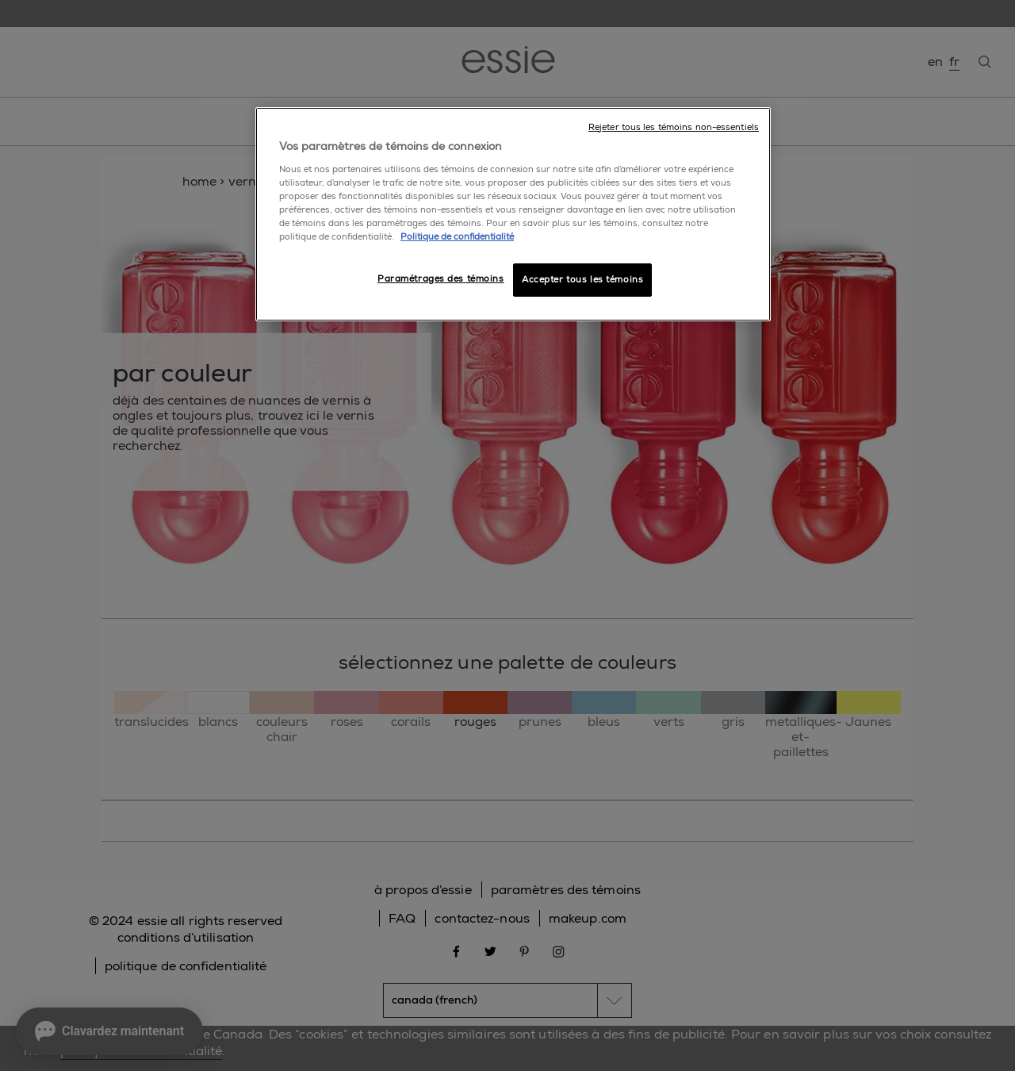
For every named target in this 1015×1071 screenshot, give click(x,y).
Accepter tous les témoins (582, 280)
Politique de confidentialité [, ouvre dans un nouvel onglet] (457, 237)
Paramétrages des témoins (440, 279)
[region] (513, 214)
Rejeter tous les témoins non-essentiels (673, 127)
